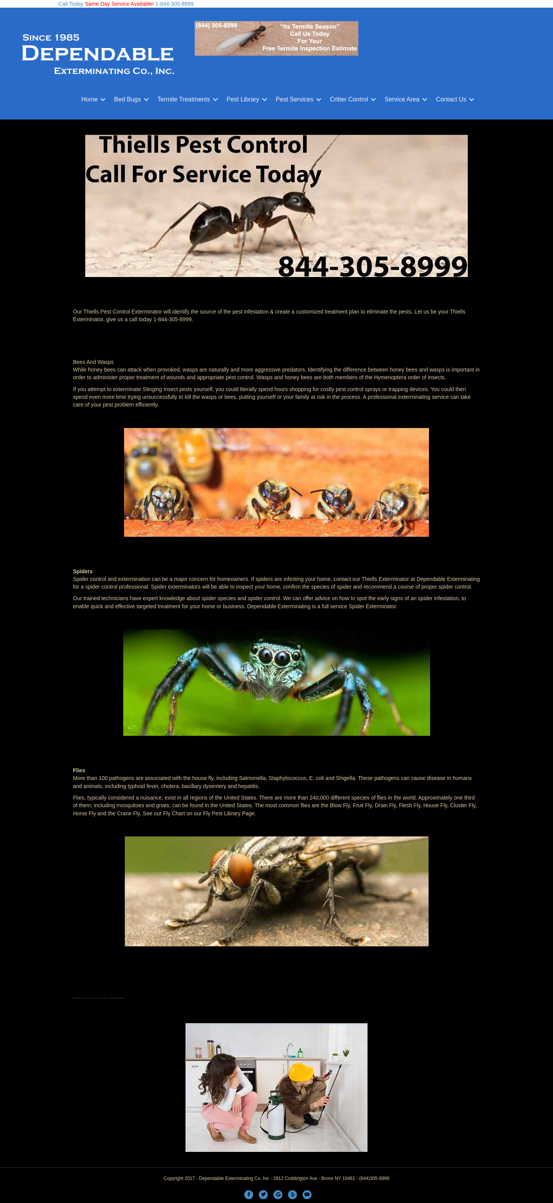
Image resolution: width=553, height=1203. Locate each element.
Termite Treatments (183, 99)
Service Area (401, 99)
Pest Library (243, 99)
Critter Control (349, 99)
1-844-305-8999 (174, 4)
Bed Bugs (127, 99)
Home (89, 99)
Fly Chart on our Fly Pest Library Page (209, 813)
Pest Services (294, 99)
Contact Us (451, 99)
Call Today (70, 4)
